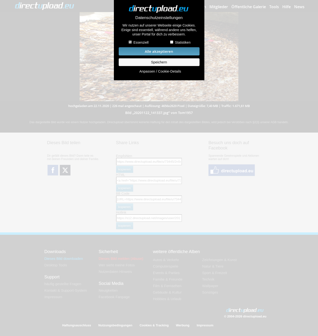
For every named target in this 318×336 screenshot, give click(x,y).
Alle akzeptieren (159, 51)
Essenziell (141, 42)
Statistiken (183, 42)
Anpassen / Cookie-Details (160, 71)
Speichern (159, 62)
